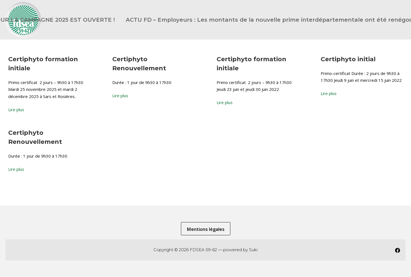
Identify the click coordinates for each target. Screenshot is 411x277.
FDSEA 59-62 (203, 249)
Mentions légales (206, 229)
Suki (253, 249)
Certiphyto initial (348, 59)
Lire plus (16, 109)
